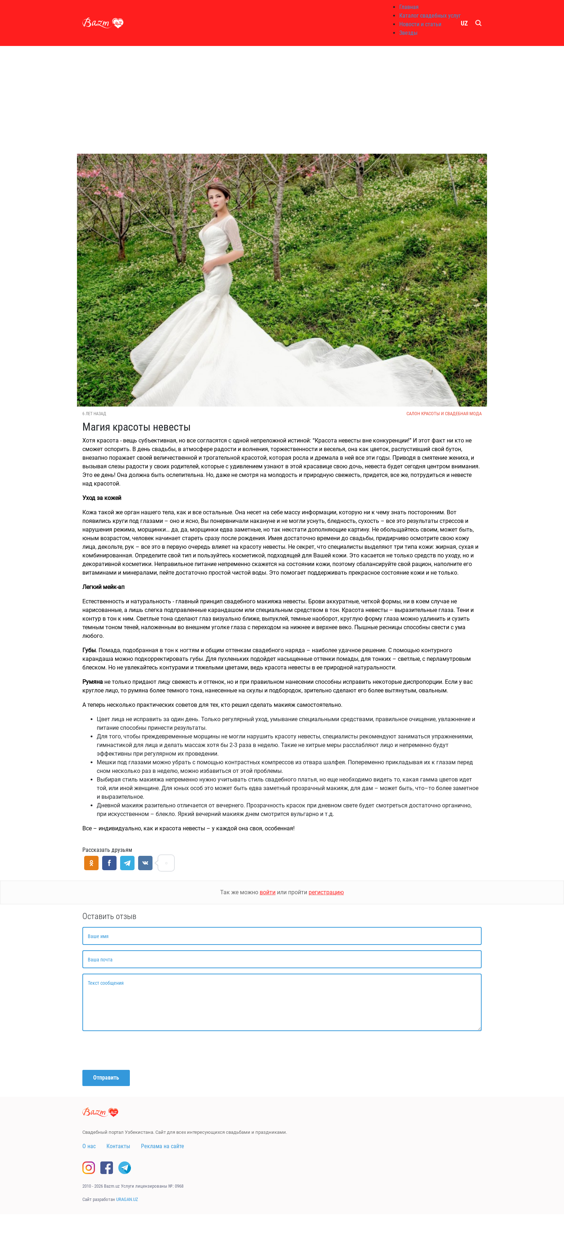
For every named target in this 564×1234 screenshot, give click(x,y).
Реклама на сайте (162, 1146)
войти (268, 892)
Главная (409, 7)
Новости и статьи (420, 24)
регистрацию (326, 892)
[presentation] (137, 1050)
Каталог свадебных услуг (430, 15)
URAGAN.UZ (127, 1199)
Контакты (118, 1146)
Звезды (408, 32)
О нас (89, 1146)
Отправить (106, 1077)
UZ (464, 23)
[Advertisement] (282, 100)
